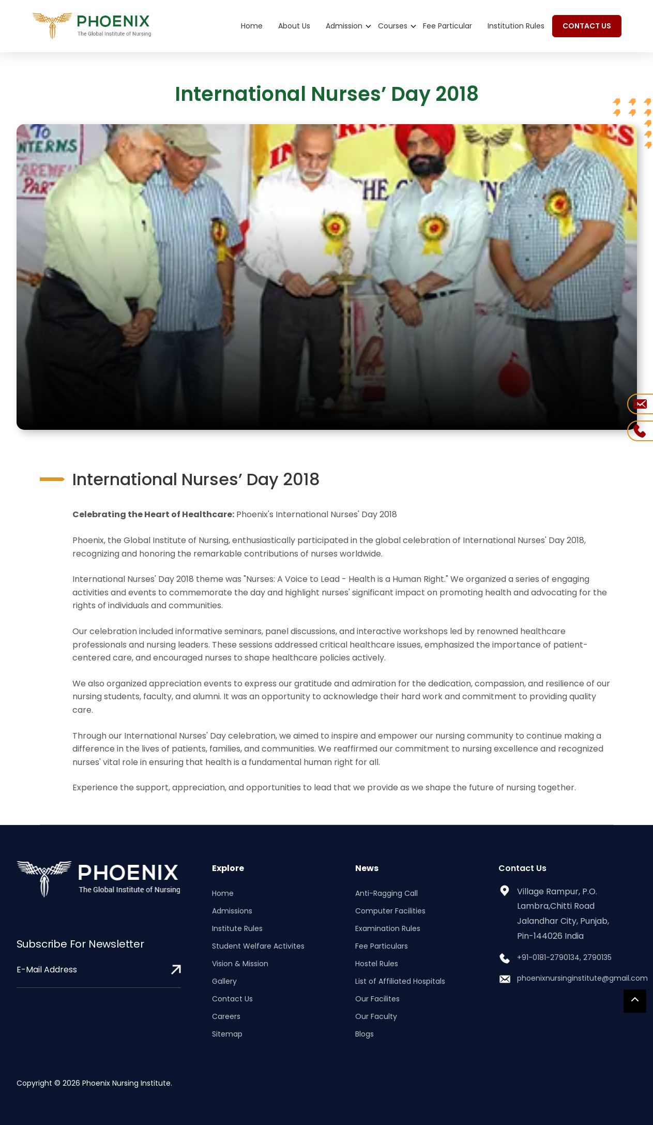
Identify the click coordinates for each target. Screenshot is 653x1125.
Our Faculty (376, 1016)
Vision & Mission (240, 963)
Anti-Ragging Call (386, 893)
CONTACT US (587, 26)
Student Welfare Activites (258, 946)
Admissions (232, 911)
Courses (392, 26)
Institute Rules (237, 928)
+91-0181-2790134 (548, 957)
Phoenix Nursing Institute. (127, 1083)
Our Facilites (377, 999)
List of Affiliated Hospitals (400, 981)
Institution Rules (516, 26)
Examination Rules (387, 928)
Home (252, 26)
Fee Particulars (381, 946)
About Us (294, 26)
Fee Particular (447, 26)
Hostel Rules (376, 963)
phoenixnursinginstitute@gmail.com (582, 978)
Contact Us (232, 999)
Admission (344, 26)
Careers (226, 1016)
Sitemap (227, 1034)
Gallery (224, 981)
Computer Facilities (390, 911)
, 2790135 (596, 957)
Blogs (364, 1034)
